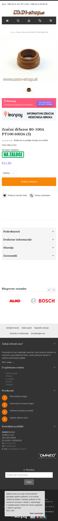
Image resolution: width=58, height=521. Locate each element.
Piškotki (9, 376)
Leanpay (9, 384)
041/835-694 (10, 446)
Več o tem (10, 511)
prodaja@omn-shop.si (17, 449)
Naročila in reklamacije (19, 333)
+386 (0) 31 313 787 (15, 4)
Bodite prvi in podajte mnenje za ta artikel (31, 140)
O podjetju (10, 379)
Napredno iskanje (41, 328)
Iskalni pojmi (26, 328)
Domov (13, 32)
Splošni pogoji (11, 373)
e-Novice (29, 469)
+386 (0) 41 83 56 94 (38, 4)
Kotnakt (9, 382)
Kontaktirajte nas (38, 333)
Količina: (6, 173)
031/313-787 (10, 443)
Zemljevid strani (12, 328)
